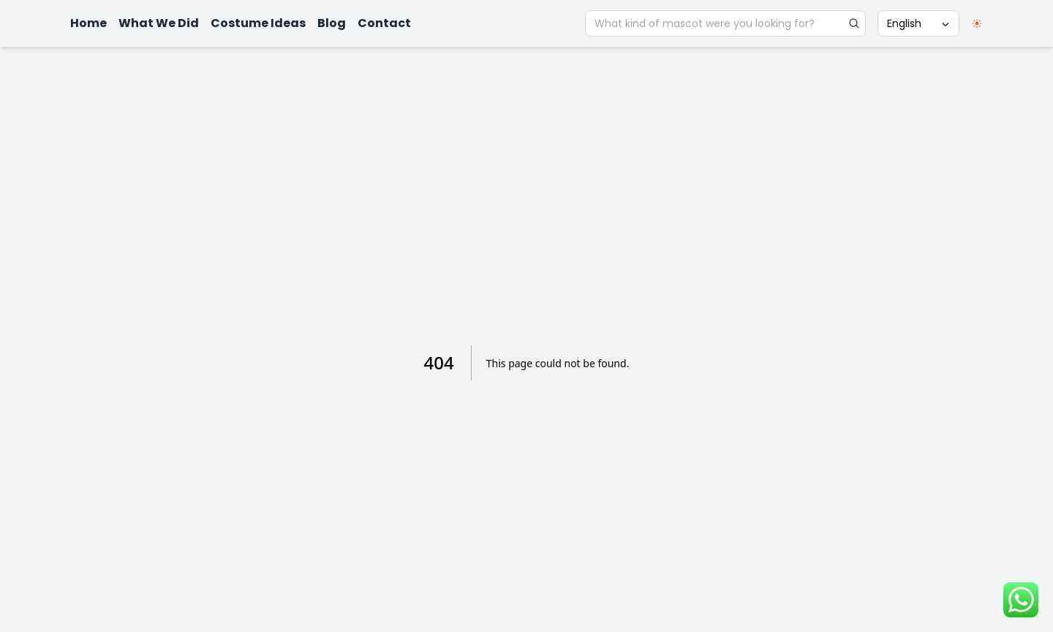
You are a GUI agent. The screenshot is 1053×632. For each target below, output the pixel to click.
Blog (331, 23)
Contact (384, 23)
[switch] (977, 23)
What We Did (158, 23)
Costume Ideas (258, 23)
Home (88, 23)
